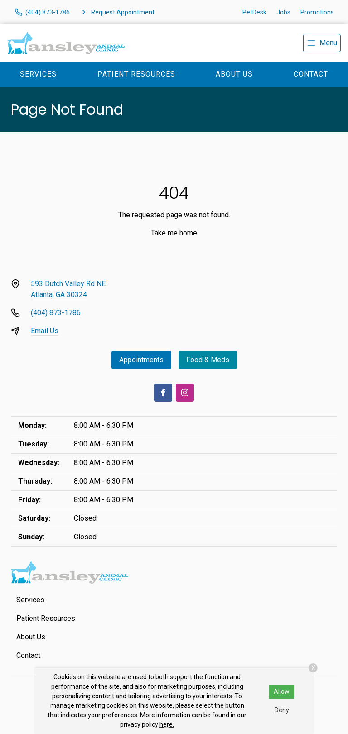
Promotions (317, 12)
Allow (282, 691)
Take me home (174, 233)
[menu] (322, 43)
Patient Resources (136, 74)
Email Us (44, 330)
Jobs (283, 12)
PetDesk (254, 12)
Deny (282, 710)
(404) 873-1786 (56, 312)
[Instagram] (185, 393)
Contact (311, 74)
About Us (234, 74)
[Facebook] (163, 393)
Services (38, 74)
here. (167, 724)
